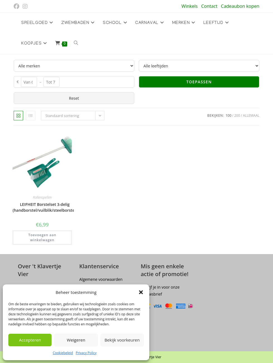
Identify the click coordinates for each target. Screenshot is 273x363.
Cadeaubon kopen (240, 6)
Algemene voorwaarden (101, 279)
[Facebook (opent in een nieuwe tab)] (17, 6)
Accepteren (30, 340)
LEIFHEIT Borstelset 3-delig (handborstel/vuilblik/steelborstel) (45, 207)
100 (228, 115)
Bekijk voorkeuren (122, 340)
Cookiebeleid (63, 352)
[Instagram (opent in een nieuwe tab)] (25, 6)
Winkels (189, 6)
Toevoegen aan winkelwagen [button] (42, 237)
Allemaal (251, 115)
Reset (74, 98)
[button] (141, 292)
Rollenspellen (42, 197)
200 (237, 115)
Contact (209, 6)
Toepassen (199, 81)
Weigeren (76, 340)
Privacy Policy (86, 352)
